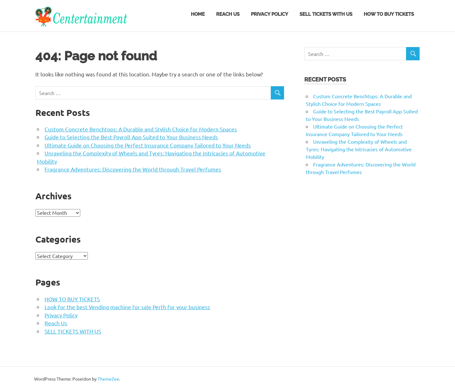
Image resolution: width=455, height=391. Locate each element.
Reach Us (228, 14)
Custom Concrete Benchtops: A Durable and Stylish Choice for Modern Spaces (141, 129)
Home (198, 14)
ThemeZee (108, 379)
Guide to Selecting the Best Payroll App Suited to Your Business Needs (131, 137)
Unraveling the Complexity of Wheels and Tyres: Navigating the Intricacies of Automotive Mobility (359, 149)
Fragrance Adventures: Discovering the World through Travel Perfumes (133, 169)
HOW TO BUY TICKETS (389, 14)
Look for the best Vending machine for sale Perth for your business (127, 307)
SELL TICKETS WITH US (326, 14)
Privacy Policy (269, 14)
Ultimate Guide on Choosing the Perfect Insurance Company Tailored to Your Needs (148, 145)
